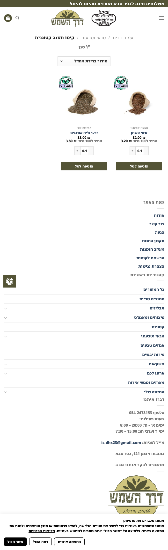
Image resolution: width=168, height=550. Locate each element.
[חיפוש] (17, 18)
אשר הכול (15, 541)
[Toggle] (5, 308)
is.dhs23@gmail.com (121, 442)
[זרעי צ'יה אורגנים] (84, 100)
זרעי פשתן (139, 133)
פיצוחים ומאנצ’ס (149, 317)
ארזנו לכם (155, 373)
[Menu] (161, 18)
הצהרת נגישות (150, 266)
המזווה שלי (154, 392)
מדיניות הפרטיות (42, 531)
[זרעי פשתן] (139, 100)
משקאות (156, 364)
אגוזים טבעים (152, 345)
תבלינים (157, 308)
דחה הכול (40, 541)
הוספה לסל (139, 166)
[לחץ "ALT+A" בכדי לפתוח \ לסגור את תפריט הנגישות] (9, 281)
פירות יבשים (153, 354)
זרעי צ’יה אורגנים (84, 133)
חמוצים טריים (151, 299)
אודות (159, 215)
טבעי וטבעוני (93, 37)
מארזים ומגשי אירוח (146, 382)
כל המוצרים (153, 289)
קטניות (158, 326)
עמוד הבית (123, 37)
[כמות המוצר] (139, 150)
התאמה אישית (69, 541)
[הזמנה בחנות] (84, 61)
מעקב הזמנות (152, 249)
